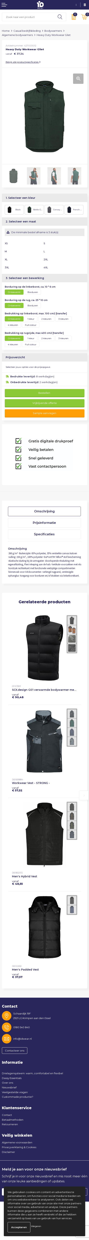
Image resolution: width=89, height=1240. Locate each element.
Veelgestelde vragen (15, 1092)
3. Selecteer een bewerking (25, 278)
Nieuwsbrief (9, 1087)
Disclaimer (8, 1151)
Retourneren (10, 1124)
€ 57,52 (17, 789)
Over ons (7, 1082)
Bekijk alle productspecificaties (23, 62)
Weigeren (36, 1226)
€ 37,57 (17, 975)
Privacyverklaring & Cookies (19, 1147)
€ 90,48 (18, 696)
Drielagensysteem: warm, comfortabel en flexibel (32, 1073)
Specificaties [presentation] (44, 534)
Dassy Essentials (11, 1078)
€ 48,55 (17, 882)
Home (6, 30)
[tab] (44, 511)
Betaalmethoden (12, 1119)
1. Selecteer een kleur (20, 198)
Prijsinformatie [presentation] (44, 523)
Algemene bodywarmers (17, 34)
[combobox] (28, 17)
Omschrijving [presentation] (44, 511)
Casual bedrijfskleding (27, 30)
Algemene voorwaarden (17, 1142)
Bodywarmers (53, 30)
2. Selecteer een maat (21, 221)
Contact (7, 1114)
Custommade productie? (17, 1096)
